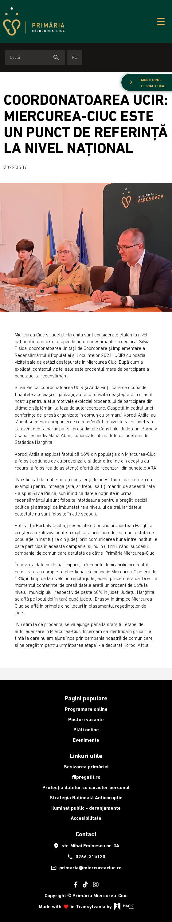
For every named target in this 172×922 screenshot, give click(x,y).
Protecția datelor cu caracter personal (86, 787)
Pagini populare (86, 698)
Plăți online (86, 730)
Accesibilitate (86, 818)
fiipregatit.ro (86, 777)
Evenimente (86, 740)
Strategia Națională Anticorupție (86, 797)
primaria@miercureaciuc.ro (86, 868)
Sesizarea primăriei (86, 767)
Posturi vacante (86, 719)
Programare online (86, 709)
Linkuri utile (86, 755)
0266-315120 (86, 857)
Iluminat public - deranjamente (86, 808)
